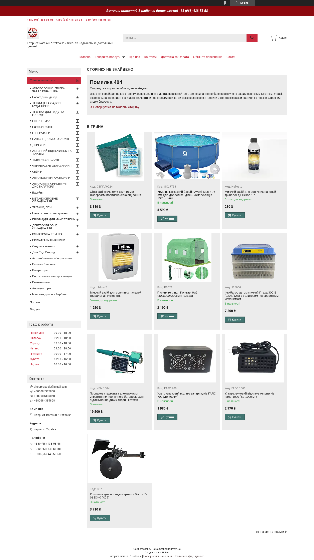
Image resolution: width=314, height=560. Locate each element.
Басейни (37, 192)
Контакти (150, 57)
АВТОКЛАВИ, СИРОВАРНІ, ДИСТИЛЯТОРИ (49, 185)
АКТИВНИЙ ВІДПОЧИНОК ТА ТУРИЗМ (51, 152)
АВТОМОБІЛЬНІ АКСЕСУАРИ (51, 177)
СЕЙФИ (37, 171)
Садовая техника (43, 246)
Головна (85, 57)
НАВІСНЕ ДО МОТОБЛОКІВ (50, 138)
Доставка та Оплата (175, 57)
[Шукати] (252, 38)
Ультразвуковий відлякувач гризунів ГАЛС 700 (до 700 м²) (186, 395)
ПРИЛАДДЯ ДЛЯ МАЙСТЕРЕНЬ (53, 219)
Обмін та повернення (207, 57)
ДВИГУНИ (38, 144)
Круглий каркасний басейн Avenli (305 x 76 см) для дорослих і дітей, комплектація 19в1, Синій (186, 195)
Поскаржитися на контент (157, 556)
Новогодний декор (44, 97)
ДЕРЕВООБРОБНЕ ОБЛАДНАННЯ (44, 227)
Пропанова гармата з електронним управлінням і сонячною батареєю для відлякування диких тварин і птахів (117, 397)
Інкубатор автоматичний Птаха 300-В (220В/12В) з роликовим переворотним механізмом (252, 296)
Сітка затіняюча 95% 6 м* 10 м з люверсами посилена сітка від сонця (115, 193)
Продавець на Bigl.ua (157, 552)
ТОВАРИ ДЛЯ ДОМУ (46, 159)
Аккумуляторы (41, 288)
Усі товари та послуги (270, 531)
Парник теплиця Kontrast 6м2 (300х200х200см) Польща (177, 294)
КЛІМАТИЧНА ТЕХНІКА (47, 234)
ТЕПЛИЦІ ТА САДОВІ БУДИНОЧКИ (46, 105)
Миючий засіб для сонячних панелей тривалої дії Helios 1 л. (250, 193)
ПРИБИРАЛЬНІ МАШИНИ (48, 240)
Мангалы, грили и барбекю (49, 294)
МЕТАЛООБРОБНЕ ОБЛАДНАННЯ (45, 200)
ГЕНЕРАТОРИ (41, 132)
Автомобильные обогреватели (52, 258)
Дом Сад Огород (43, 252)
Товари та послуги (107, 57)
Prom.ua (176, 549)
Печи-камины (41, 282)
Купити (101, 215)
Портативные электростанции (52, 276)
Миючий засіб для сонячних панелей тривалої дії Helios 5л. (115, 294)
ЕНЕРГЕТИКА (41, 120)
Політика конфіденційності (189, 556)
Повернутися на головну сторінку (116, 107)
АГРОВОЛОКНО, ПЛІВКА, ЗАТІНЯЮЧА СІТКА (48, 90)
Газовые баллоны (43, 264)
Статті (230, 57)
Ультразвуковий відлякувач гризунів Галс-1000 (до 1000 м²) (250, 395)
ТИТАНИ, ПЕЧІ (42, 207)
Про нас (134, 57)
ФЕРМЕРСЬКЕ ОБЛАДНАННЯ (51, 165)
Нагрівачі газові (42, 126)
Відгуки (35, 309)
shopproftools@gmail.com (50, 386)
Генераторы (40, 270)
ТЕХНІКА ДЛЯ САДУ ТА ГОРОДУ (48, 113)
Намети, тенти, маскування (50, 213)
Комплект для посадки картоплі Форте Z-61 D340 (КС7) (118, 496)
